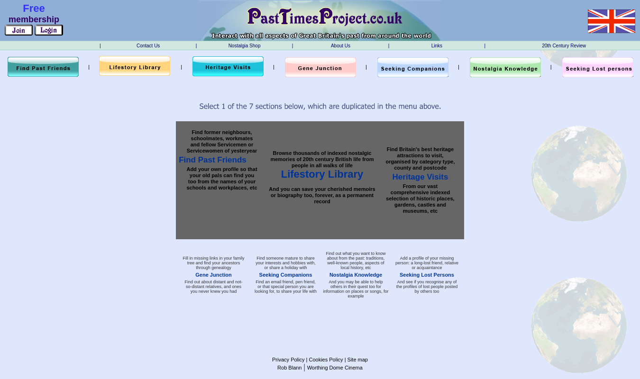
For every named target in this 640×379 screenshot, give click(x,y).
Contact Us (148, 45)
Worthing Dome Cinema (335, 367)
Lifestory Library (322, 174)
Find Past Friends (213, 159)
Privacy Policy (288, 359)
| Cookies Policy (323, 359)
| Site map (355, 359)
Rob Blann (289, 367)
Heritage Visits (420, 176)
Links (436, 45)
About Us (340, 45)
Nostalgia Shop (245, 45)
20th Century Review (564, 45)
